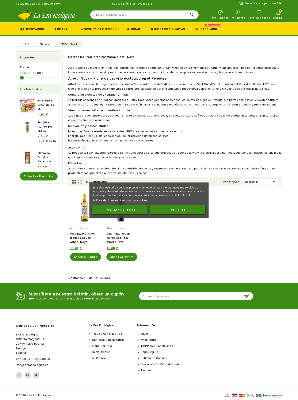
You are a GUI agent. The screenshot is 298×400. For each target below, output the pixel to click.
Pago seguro (149, 352)
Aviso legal (148, 339)
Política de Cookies (153, 358)
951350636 (145, 3)
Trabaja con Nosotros (106, 333)
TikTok (36, 375)
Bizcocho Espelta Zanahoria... (45, 157)
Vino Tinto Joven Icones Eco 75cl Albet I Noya (118, 238)
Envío (144, 333)
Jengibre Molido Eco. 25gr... (45, 126)
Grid (74, 182)
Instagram (28, 375)
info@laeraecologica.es (32, 364)
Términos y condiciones (156, 345)
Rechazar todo (120, 210)
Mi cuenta (98, 358)
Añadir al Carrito (85, 257)
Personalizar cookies (133, 200)
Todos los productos (39, 176)
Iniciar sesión (100, 352)
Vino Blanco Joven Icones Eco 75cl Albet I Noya (82, 238)
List (80, 182)
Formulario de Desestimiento (160, 364)
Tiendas (145, 370)
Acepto (178, 210)
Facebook (19, 375)
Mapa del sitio (101, 345)
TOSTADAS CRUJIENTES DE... (45, 104)
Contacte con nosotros (35, 325)
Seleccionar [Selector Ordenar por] (259, 181)
